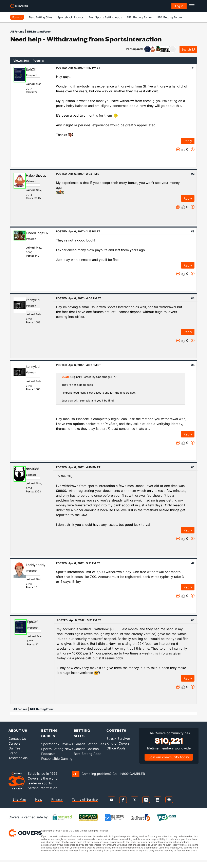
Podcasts (48, 754)
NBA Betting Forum (169, 17)
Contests (116, 730)
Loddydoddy (35, 565)
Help (38, 799)
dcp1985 (32, 469)
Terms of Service (85, 799)
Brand (12, 753)
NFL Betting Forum (139, 17)
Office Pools (116, 748)
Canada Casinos (86, 749)
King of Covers (118, 743)
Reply (188, 141)
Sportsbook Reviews (57, 744)
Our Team (15, 748)
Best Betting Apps (87, 754)
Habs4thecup (36, 175)
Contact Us (17, 739)
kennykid (33, 300)
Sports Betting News (57, 749)
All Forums (17, 31)
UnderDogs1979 (38, 233)
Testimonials (17, 758)
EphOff (31, 69)
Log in (179, 6)
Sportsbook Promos (70, 17)
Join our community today (169, 757)
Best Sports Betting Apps (105, 17)
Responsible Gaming (56, 759)
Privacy (57, 799)
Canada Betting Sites (90, 744)
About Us (17, 730)
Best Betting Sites (40, 17)
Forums (17, 17)
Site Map (19, 799)
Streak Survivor (118, 739)
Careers (14, 743)
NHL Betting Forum (39, 31)
